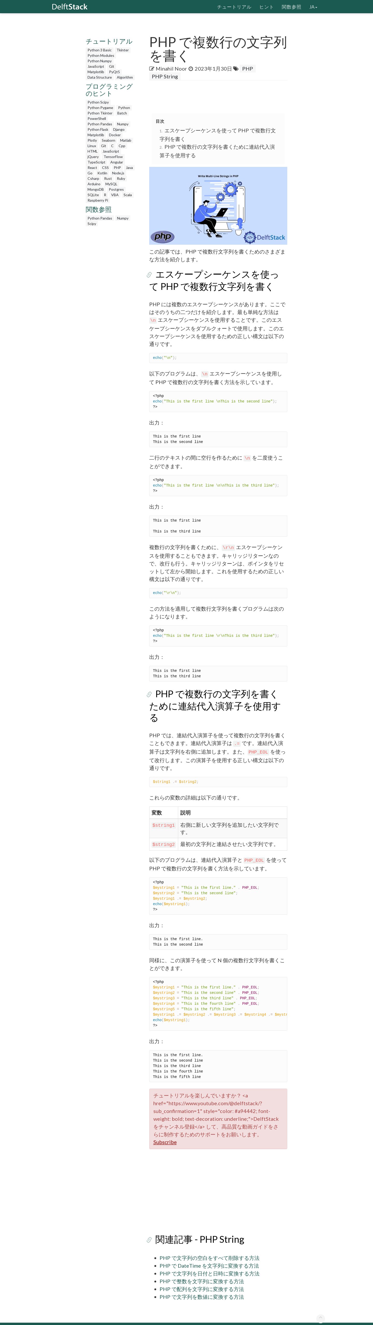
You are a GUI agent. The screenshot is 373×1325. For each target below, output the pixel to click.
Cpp (122, 146)
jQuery (93, 156)
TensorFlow (113, 156)
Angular (116, 162)
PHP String (165, 76)
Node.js (118, 173)
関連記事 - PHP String (193, 1227)
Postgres (116, 189)
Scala (128, 195)
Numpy (122, 124)
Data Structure (100, 77)
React (92, 167)
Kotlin (102, 173)
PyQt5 (114, 72)
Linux (92, 146)
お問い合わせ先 (304, 1317)
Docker (115, 135)
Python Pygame (100, 107)
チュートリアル (234, 6)
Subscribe (165, 1131)
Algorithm (125, 77)
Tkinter (123, 50)
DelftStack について (228, 1317)
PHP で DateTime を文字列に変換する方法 (209, 1254)
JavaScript (96, 66)
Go (90, 173)
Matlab (125, 140)
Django (119, 129)
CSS (105, 167)
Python (124, 107)
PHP (117, 167)
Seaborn (108, 140)
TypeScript (96, 162)
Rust (108, 178)
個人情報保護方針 (268, 1317)
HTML (93, 151)
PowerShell (97, 118)
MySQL (111, 184)
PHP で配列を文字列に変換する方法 (202, 1277)
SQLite (93, 195)
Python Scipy (98, 102)
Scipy (92, 223)
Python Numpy (100, 61)
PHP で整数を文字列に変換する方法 (202, 1270)
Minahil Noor (171, 68)
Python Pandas (100, 124)
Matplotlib (96, 72)
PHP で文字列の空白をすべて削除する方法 (210, 1246)
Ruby (121, 178)
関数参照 (292, 6)
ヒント (266, 6)
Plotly (92, 140)
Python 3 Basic (100, 50)
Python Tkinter (100, 113)
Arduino (94, 184)
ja (313, 6)
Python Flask (98, 129)
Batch (122, 113)
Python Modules (101, 55)
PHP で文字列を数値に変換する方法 (202, 1285)
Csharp (93, 178)
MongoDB (96, 189)
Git (111, 66)
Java (129, 167)
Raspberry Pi (98, 200)
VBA (115, 195)
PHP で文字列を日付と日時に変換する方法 (210, 1262)
